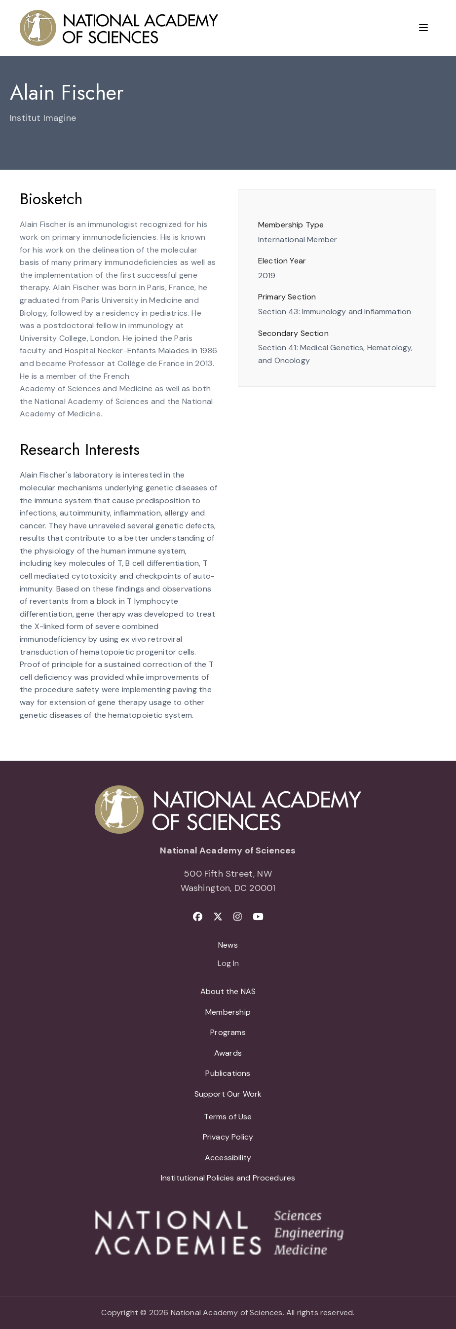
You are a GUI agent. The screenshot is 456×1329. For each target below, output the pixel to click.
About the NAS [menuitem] (228, 991)
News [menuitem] (228, 945)
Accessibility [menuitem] (228, 1157)
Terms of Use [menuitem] (228, 1116)
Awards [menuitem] (228, 1053)
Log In (228, 964)
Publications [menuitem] (227, 1073)
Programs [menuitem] (227, 1032)
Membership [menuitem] (228, 1012)
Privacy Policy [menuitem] (228, 1137)
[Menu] (423, 27)
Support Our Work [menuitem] (228, 1094)
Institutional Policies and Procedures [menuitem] (228, 1178)
